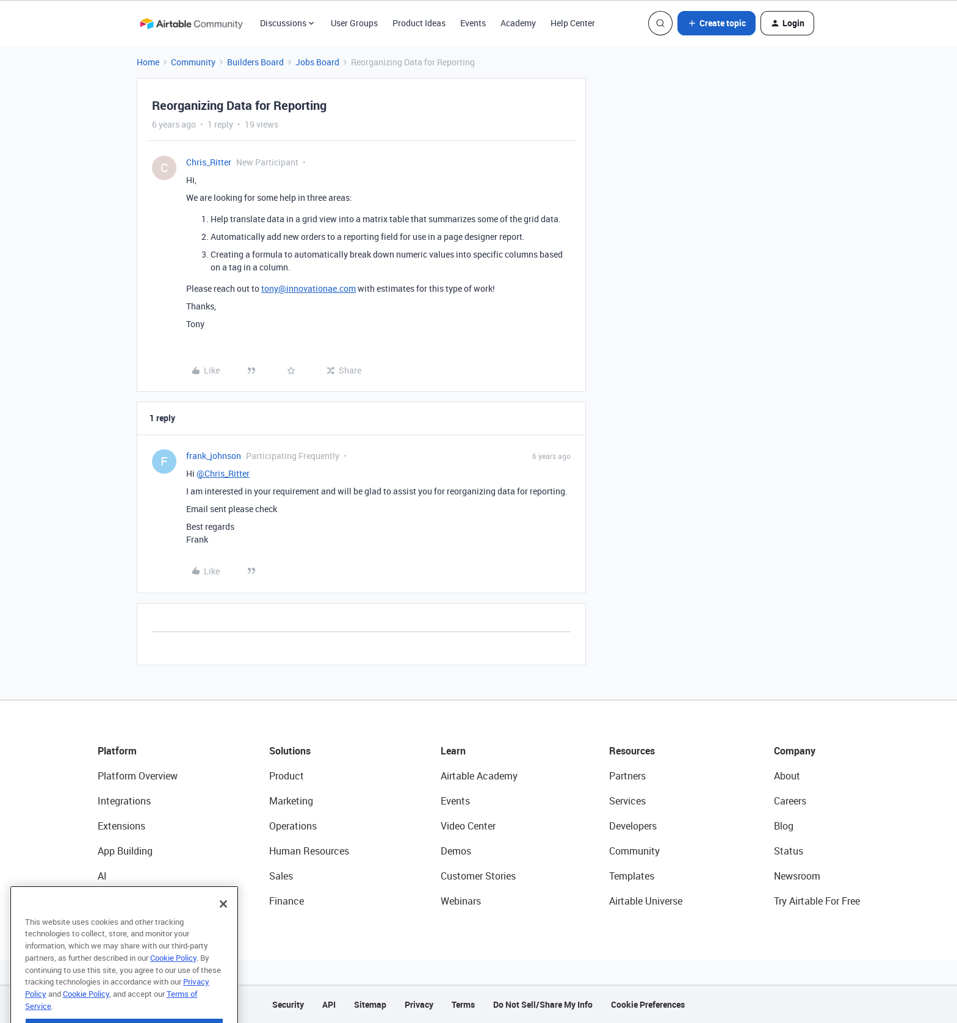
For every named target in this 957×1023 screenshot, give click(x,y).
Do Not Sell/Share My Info (543, 1004)
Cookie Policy (173, 982)
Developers (633, 826)
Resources (632, 750)
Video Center (468, 826)
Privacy (419, 1004)
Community (193, 62)
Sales (281, 876)
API (329, 1004)
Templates (631, 876)
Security (288, 1004)
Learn (453, 750)
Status (788, 851)
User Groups (354, 23)
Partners (627, 776)
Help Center (573, 23)
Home (148, 62)
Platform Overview (138, 776)
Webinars (461, 901)
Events (473, 23)
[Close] (223, 929)
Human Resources (309, 851)
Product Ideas (419, 23)
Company (794, 750)
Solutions (290, 750)
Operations (293, 826)
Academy (518, 23)
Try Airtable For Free (817, 901)
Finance (286, 901)
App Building (125, 851)
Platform (117, 750)
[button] (716, 23)
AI (102, 876)
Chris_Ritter (208, 162)
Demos (456, 851)
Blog (783, 826)
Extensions (121, 826)
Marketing (291, 801)
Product (286, 776)
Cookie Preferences (648, 1004)
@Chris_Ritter (223, 473)
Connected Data (133, 901)
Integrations (124, 801)
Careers (790, 801)
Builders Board (255, 62)
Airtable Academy (479, 776)
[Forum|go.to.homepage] (191, 23)
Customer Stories (478, 876)
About (787, 776)
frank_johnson (213, 455)
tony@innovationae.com (308, 288)
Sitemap (370, 1004)
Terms (463, 1004)
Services (627, 801)
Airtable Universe (645, 901)
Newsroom (797, 876)
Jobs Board (317, 62)
